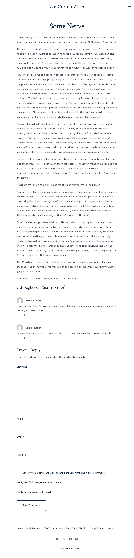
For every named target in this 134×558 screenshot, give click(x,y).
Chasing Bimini (96, 528)
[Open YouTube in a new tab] (77, 538)
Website (21, 455)
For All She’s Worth (75, 528)
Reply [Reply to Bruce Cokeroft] (20, 315)
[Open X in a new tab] (63, 538)
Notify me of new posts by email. (34, 492)
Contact (110, 528)
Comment (22, 367)
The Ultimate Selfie (53, 528)
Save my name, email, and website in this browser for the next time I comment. (64, 472)
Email (20, 436)
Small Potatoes (33, 528)
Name (20, 418)
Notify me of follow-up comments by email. (39, 482)
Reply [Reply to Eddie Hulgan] (20, 338)
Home (20, 528)
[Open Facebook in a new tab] (57, 538)
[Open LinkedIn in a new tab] (70, 538)
